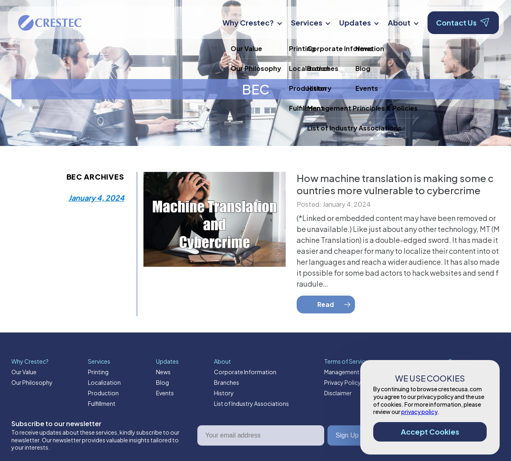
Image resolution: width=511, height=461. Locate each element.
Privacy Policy (342, 382)
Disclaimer (338, 393)
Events (165, 393)
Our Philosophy (32, 382)
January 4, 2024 (96, 197)
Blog (162, 382)
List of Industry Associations (251, 403)
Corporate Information (245, 371)
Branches (226, 382)
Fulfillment (101, 403)
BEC (255, 89)
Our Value (23, 371)
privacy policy (419, 411)
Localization (104, 382)
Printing (98, 371)
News (163, 371)
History (224, 393)
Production (103, 393)
